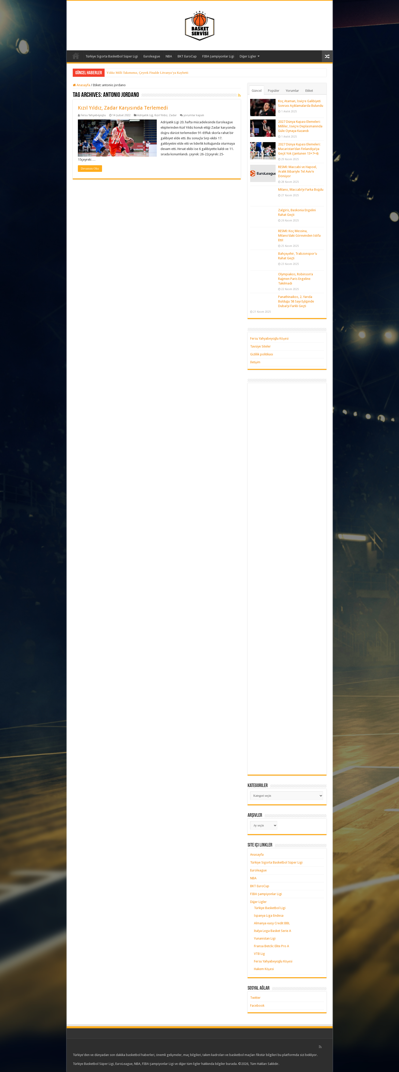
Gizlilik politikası (261, 354)
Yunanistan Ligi (265, 938)
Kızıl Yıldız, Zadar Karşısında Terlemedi (123, 108)
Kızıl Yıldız (160, 115)
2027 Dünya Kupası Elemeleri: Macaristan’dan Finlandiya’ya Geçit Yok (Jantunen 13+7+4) (299, 148)
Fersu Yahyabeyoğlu (93, 115)
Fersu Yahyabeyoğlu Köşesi (269, 338)
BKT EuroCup (187, 56)
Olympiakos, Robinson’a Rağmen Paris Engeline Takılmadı (295, 278)
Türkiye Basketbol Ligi (270, 908)
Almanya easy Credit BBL (272, 923)
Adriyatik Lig (145, 115)
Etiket (309, 91)
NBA (169, 56)
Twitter (255, 998)
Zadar (173, 115)
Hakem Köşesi (264, 969)
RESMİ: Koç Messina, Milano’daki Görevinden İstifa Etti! (299, 235)
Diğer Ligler (248, 56)
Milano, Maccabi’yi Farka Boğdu (301, 189)
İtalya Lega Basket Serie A (272, 931)
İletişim (255, 362)
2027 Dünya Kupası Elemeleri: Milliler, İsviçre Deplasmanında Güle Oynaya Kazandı (300, 126)
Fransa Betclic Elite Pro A (271, 946)
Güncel (257, 91)
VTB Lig (259, 954)
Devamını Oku (90, 168)
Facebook (257, 1005)
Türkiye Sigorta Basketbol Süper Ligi (112, 56)
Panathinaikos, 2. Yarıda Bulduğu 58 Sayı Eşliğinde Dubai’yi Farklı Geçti (296, 301)
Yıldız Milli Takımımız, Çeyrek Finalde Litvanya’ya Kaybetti (147, 72)
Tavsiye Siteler (260, 346)
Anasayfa (75, 55)
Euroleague (152, 56)
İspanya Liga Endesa (268, 915)
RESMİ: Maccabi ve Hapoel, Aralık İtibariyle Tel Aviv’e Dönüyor (297, 171)
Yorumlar (292, 91)
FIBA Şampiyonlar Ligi (218, 56)
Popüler (273, 91)
